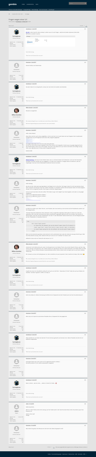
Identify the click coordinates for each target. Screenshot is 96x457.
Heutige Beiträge (26, 9)
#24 (85, 107)
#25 (85, 130)
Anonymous (16, 69)
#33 (85, 334)
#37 (85, 425)
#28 (85, 205)
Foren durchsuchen (43, 9)
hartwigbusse (18, 21)
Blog (37, 4)
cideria (16, 411)
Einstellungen (51, 9)
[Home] (10, 14)
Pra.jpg (36, 38)
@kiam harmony (30, 160)
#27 (85, 180)
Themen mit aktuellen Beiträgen (15, 9)
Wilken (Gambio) (16, 115)
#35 (85, 379)
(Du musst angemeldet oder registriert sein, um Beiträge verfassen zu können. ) (71, 447)
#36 (85, 403)
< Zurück (81, 25)
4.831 (22, 76)
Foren (23, 4)
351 (22, 144)
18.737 (22, 122)
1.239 (22, 43)
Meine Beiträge (35, 9)
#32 (85, 313)
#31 (85, 291)
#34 (85, 358)
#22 (85, 62)
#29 (85, 243)
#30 (85, 267)
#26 (85, 156)
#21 (85, 28)
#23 (85, 83)
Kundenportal (30, 4)
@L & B (27, 32)
